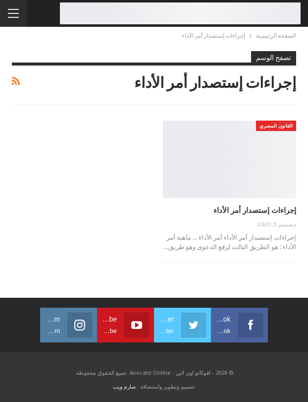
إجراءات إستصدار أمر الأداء (254, 210)
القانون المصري (276, 125)
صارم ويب (124, 386)
